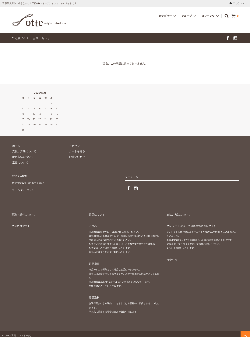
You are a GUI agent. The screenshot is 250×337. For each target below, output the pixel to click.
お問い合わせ (41, 38)
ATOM (22, 175)
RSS (14, 175)
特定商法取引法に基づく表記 (29, 180)
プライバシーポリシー (25, 186)
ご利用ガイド (20, 38)
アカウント (238, 3)
